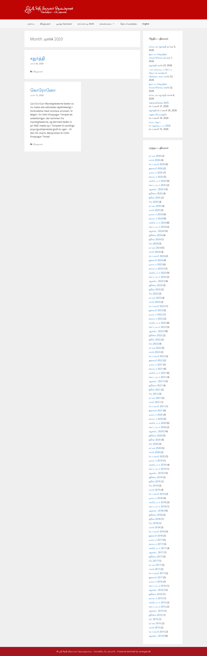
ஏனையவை (108, 23)
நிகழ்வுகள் (45, 23)
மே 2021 (153, 393)
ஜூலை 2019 (155, 477)
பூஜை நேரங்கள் (64, 23)
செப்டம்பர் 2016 (157, 585)
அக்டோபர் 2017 (157, 548)
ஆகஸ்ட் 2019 (156, 473)
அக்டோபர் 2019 (157, 464)
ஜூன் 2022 (154, 339)
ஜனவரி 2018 (156, 535)
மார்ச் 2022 (154, 352)
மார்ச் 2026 (154, 160)
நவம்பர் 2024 (156, 218)
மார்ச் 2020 (154, 452)
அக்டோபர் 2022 (157, 322)
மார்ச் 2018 (154, 527)
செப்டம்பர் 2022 (157, 327)
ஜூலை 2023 (155, 285)
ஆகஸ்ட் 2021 (156, 381)
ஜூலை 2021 (155, 385)
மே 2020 (153, 443)
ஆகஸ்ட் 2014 (156, 635)
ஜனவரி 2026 (156, 168)
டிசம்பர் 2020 (155, 414)
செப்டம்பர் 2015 (157, 606)
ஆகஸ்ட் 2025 (156, 189)
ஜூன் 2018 (154, 519)
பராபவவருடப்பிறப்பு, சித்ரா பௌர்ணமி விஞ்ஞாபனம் (160, 73)
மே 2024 (153, 243)
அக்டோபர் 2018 (157, 502)
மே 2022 (153, 343)
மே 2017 (153, 560)
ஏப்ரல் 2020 (155, 448)
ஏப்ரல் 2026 (155, 155)
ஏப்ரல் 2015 (155, 623)
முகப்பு (30, 23)
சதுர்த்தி (37, 58)
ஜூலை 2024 (155, 235)
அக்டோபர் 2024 (157, 222)
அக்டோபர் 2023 (157, 272)
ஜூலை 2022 (155, 335)
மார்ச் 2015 (154, 627)
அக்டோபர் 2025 (157, 180)
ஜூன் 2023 (154, 289)
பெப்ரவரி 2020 (157, 456)
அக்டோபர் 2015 (157, 602)
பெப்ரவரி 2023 (157, 306)
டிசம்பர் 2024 (155, 214)
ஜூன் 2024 (154, 239)
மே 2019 (153, 485)
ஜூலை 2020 (155, 435)
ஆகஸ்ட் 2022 (156, 331)
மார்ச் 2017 (154, 569)
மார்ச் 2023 (154, 302)
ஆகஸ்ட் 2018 (156, 510)
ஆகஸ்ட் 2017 (156, 552)
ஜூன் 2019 (154, 481)
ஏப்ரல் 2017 (155, 564)
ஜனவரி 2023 (156, 310)
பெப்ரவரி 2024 (157, 256)
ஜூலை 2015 (155, 615)
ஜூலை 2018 (155, 514)
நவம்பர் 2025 (156, 176)
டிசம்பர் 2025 (155, 172)
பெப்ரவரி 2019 (157, 494)
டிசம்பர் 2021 (155, 364)
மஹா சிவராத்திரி (158, 114)
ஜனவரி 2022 (156, 360)
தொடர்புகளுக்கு (128, 23)
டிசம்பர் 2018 (155, 498)
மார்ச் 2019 (154, 489)
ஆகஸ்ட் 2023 (156, 281)
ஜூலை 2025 (155, 193)
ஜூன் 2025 (154, 197)
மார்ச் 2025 (154, 210)
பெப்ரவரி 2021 (157, 406)
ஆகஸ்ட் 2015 (156, 610)
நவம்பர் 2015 (156, 598)
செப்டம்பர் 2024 (157, 226)
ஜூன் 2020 (154, 439)
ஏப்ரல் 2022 (155, 347)
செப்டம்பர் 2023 (157, 276)
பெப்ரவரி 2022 (157, 356)
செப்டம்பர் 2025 (157, 185)
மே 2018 (153, 523)
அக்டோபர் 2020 (157, 423)
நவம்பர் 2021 (156, 368)
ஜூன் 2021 (154, 389)
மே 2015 (153, 619)
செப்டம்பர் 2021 (157, 377)
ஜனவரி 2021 (156, 410)
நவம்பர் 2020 (156, 418)
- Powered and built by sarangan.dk (133, 651)
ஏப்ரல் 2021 (155, 398)
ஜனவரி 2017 (156, 577)
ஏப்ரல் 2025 (155, 206)
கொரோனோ (43, 90)
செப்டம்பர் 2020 (157, 427)
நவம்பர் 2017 (156, 544)
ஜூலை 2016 (155, 594)
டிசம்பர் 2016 (155, 581)
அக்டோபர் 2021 (157, 372)
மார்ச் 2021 (154, 402)
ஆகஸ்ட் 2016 (156, 590)
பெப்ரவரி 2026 (157, 164)
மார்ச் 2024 (154, 251)
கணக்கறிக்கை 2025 (159, 102)
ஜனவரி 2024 (156, 260)
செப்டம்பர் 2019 (157, 468)
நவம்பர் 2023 (156, 268)
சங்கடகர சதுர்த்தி (157, 46)
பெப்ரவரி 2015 (157, 631)
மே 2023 (153, 293)
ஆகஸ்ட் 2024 (156, 231)
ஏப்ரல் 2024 (155, 247)
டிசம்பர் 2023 (155, 264)
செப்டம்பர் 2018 (157, 506)
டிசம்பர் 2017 (155, 539)
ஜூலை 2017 (155, 556)
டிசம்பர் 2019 (155, 460)
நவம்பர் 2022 (156, 318)
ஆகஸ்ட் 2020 (156, 431)
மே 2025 (153, 201)
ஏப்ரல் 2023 (155, 297)
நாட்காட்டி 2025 (86, 23)
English (145, 23)
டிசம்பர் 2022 (155, 314)
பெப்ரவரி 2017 (157, 573)
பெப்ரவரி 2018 (157, 531)
